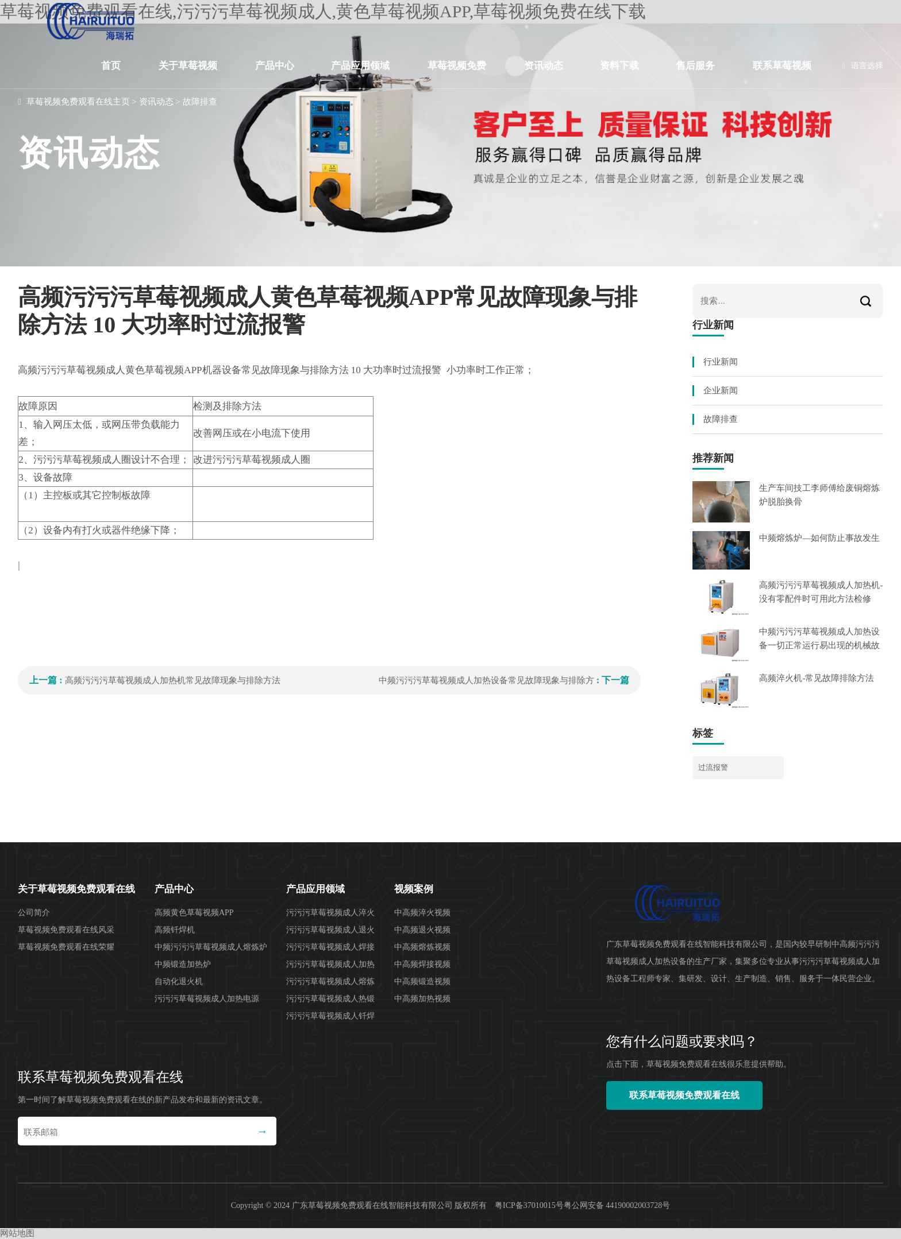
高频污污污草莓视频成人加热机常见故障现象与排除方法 (172, 680)
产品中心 (274, 65)
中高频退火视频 (422, 930)
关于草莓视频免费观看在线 (188, 74)
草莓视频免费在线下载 (457, 74)
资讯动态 (543, 65)
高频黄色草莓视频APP (194, 912)
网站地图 (17, 1233)
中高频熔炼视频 (422, 947)
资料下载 (619, 65)
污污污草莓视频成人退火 (330, 930)
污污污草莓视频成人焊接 (330, 947)
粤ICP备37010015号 (529, 1205)
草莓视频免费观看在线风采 (66, 930)
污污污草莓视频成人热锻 (330, 998)
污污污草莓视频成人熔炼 (330, 981)
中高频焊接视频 (422, 964)
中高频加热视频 (422, 998)
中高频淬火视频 (422, 912)
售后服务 (695, 65)
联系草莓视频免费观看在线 (782, 74)
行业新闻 (720, 361)
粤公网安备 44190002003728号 (617, 1205)
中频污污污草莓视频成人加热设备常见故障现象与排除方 (486, 680)
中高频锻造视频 (422, 981)
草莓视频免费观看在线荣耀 (66, 947)
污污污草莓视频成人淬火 (330, 912)
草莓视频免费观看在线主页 (78, 101)
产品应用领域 (360, 65)
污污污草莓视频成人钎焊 (330, 1016)
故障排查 (200, 101)
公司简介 (34, 912)
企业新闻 (720, 390)
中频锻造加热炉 (183, 964)
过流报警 (713, 767)
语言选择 (862, 65)
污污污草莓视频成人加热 (330, 964)
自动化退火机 (179, 981)
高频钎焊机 (175, 930)
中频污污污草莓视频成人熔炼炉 (211, 947)
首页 (111, 65)
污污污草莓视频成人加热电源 (207, 998)
